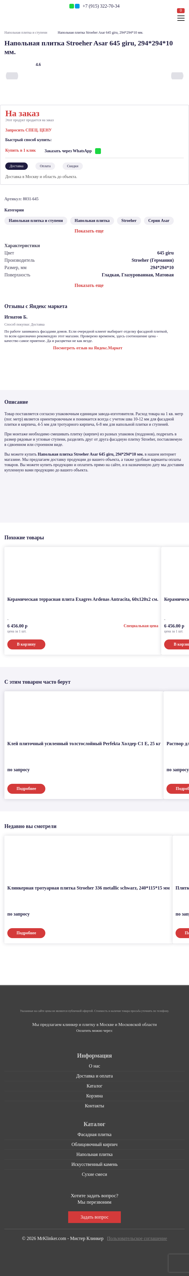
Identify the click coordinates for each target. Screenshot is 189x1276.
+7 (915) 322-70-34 (101, 6)
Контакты (94, 1104)
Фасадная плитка (94, 1133)
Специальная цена (141, 624)
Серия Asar (158, 219)
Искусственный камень (94, 1163)
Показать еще (89, 229)
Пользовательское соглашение (137, 1237)
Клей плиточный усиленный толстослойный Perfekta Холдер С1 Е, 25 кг (84, 742)
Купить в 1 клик (20, 150)
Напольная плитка (92, 219)
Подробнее (26, 787)
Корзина (94, 1094)
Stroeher (129, 219)
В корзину (26, 643)
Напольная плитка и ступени (25, 32)
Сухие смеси (94, 1173)
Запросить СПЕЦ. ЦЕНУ (28, 130)
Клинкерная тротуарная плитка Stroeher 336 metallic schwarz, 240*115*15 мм (88, 886)
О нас (94, 1064)
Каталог (94, 1084)
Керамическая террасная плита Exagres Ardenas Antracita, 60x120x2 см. (82, 598)
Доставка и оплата (94, 1074)
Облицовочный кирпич (95, 1143)
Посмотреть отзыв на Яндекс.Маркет (88, 347)
